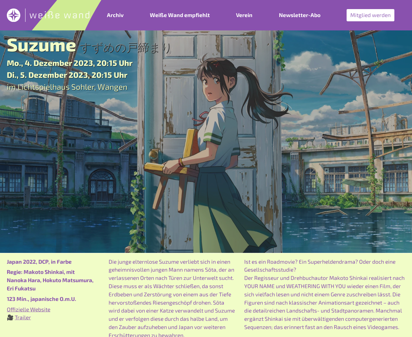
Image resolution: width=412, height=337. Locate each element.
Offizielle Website (28, 309)
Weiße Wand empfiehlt (180, 15)
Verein (244, 15)
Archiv (115, 15)
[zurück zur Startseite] (48, 15)
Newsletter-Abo (299, 15)
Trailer (23, 317)
